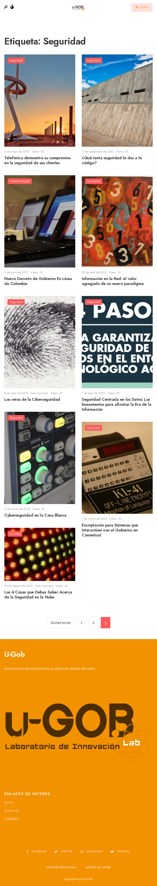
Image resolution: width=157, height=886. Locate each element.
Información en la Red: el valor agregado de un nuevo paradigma (113, 281)
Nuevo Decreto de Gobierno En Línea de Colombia (38, 281)
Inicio (8, 802)
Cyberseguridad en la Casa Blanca (35, 515)
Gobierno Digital (20, 181)
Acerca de (11, 810)
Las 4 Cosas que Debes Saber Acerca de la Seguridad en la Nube (38, 594)
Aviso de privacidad (61, 867)
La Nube (15, 534)
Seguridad (16, 60)
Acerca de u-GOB (98, 867)
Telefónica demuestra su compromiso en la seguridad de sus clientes (37, 160)
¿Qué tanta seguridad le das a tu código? (112, 160)
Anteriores (61, 622)
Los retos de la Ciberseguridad (32, 399)
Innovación (93, 181)
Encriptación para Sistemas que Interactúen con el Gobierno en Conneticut (110, 530)
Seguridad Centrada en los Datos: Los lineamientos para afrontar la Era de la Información (116, 404)
